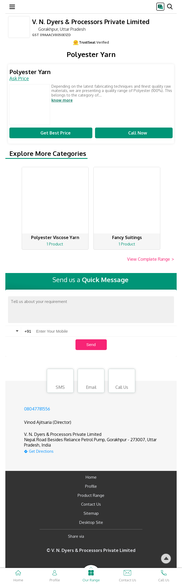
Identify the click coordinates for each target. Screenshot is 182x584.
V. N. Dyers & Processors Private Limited (90, 21)
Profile (91, 486)
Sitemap (91, 513)
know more (62, 100)
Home (91, 477)
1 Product (55, 244)
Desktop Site (91, 522)
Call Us (121, 381)
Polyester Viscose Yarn (55, 237)
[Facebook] (92, 536)
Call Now (134, 133)
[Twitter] (115, 536)
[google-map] (97, 451)
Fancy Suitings (127, 237)
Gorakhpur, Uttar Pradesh (59, 29)
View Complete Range (150, 259)
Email (91, 381)
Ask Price (19, 78)
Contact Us (91, 504)
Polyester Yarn (30, 71)
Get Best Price (51, 133)
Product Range (91, 495)
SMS (60, 381)
